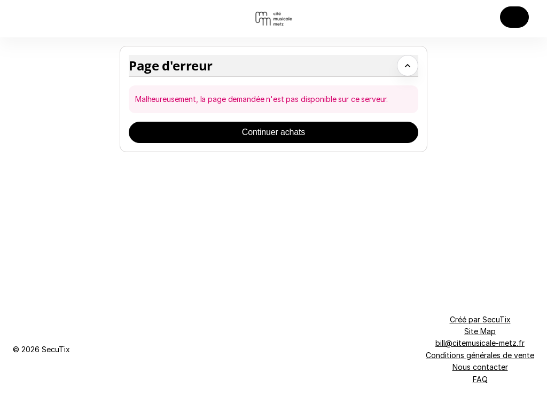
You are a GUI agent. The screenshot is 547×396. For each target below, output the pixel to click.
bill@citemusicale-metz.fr (480, 342)
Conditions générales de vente (480, 355)
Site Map (480, 331)
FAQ (480, 379)
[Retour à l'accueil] (273, 18)
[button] (514, 17)
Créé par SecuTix (480, 319)
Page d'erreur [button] (171, 65)
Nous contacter (480, 366)
